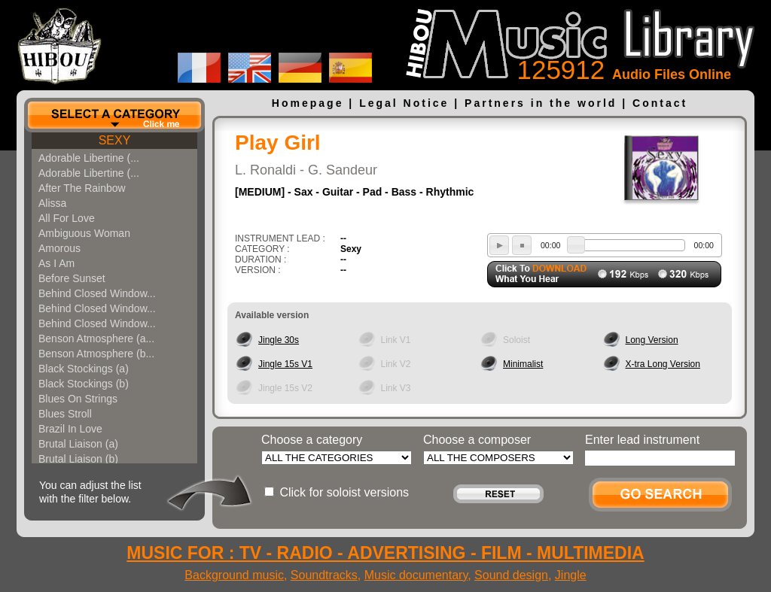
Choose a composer (477, 439)
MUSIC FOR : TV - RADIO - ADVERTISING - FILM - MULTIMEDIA (385, 553)
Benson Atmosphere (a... (96, 338)
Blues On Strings (77, 399)
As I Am (56, 263)
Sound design (511, 575)
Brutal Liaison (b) (78, 459)
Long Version (652, 340)
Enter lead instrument (642, 439)
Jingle (571, 575)
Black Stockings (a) (83, 369)
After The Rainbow (82, 188)
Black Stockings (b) (83, 384)
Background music (234, 575)
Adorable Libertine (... (88, 158)
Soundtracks (324, 575)
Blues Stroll (65, 414)
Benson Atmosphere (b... (96, 354)
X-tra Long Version (663, 364)
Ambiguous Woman (84, 233)
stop (522, 245)
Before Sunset (71, 278)
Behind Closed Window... (97, 293)
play (499, 245)
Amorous (59, 248)
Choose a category (311, 439)
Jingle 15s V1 (285, 364)
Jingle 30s (278, 340)
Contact (659, 103)
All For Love (66, 218)
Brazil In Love (70, 429)
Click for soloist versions (344, 492)
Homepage (308, 103)
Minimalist (523, 364)
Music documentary (416, 575)
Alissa (52, 203)
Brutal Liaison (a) (78, 444)
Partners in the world (541, 103)
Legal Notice (404, 103)
